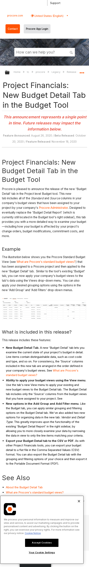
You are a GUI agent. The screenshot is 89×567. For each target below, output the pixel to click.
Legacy (56, 71)
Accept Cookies (42, 542)
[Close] (79, 501)
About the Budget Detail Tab (24, 487)
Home (17, 71)
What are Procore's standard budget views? (46, 262)
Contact (13, 28)
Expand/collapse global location (82, 71)
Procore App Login (37, 28)
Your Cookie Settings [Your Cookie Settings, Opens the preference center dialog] (42, 552)
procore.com (15, 15)
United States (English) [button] (49, 15)
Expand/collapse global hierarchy (9, 72)
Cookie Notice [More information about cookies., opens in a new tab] (33, 533)
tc (28, 71)
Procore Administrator (53, 208)
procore (41, 71)
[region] (42, 530)
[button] (71, 52)
